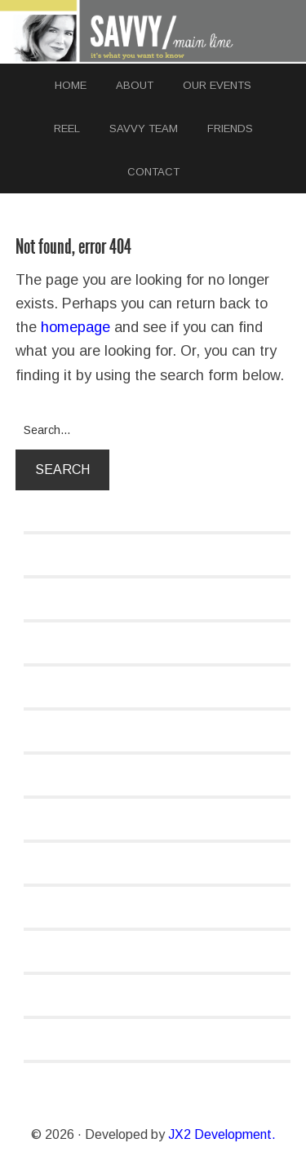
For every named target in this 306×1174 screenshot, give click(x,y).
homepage (75, 327)
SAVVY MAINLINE (153, 31)
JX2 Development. (222, 1134)
